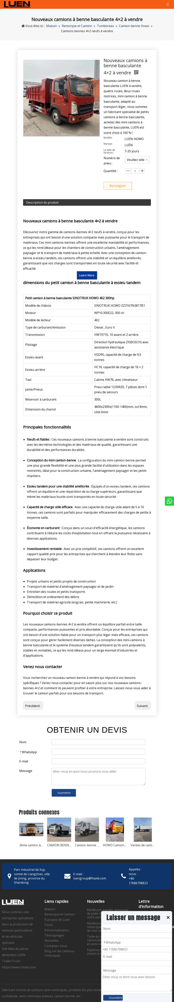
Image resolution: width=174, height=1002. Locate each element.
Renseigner (118, 186)
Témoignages (54, 935)
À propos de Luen (57, 920)
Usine (48, 925)
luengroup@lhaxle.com (89, 878)
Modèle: (108, 137)
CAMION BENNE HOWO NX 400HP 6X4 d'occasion (59, 845)
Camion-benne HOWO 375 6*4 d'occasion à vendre (87, 845)
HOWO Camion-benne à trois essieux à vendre (115, 845)
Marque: (108, 144)
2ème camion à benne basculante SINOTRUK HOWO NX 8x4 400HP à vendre (31, 845)
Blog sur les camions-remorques (59, 953)
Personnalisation (56, 930)
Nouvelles (51, 940)
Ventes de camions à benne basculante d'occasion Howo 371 (143, 845)
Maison (49, 909)
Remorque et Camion (59, 914)
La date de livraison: (109, 151)
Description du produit (42, 202)
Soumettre (64, 793)
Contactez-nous (55, 946)
